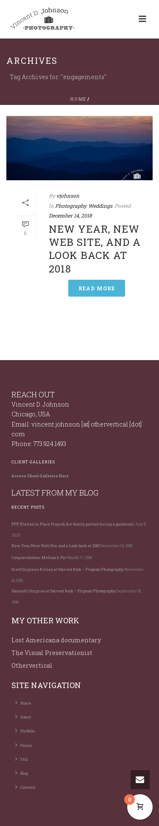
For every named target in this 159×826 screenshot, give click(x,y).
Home (78, 99)
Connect (25, 787)
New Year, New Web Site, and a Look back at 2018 (95, 248)
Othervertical (32, 665)
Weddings (100, 205)
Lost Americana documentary (56, 640)
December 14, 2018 (70, 215)
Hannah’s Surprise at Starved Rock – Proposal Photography (63, 591)
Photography (70, 205)
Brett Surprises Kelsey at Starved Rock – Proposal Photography (67, 569)
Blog (21, 773)
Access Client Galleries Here (40, 476)
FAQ (21, 759)
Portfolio (25, 730)
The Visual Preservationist (51, 653)
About (23, 716)
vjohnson (67, 195)
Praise (23, 745)
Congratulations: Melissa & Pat (38, 557)
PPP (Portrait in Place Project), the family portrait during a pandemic (72, 524)
